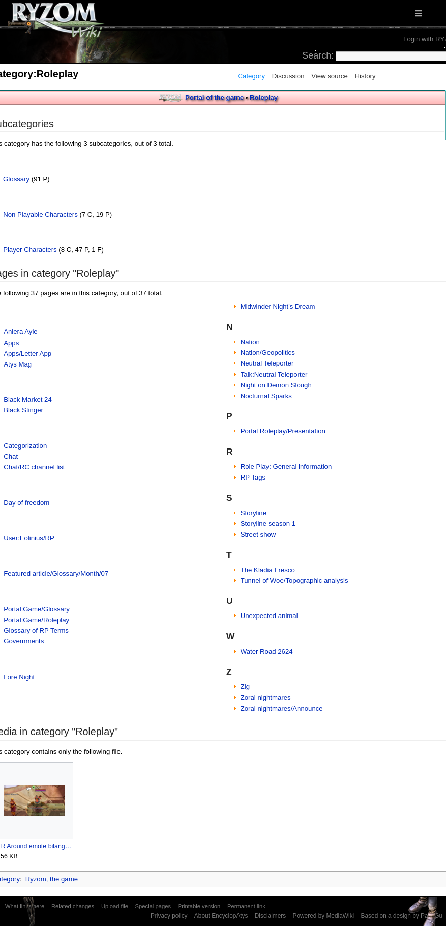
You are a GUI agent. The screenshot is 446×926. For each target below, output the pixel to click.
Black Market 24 (28, 399)
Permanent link (246, 906)
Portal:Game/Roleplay (36, 620)
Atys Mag (18, 364)
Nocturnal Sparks (266, 396)
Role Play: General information (286, 466)
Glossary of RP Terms (36, 630)
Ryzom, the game (51, 879)
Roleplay (264, 97)
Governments (24, 641)
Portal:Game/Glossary (37, 609)
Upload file (114, 906)
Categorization (25, 446)
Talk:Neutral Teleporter (274, 374)
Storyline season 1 (268, 523)
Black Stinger (23, 410)
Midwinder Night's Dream (278, 307)
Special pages (153, 906)
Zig (245, 686)
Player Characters (30, 250)
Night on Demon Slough (276, 385)
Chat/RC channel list (34, 467)
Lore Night (19, 677)
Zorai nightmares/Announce (282, 708)
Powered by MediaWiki (323, 915)
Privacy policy (169, 915)
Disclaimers (270, 915)
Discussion (288, 76)
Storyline (253, 513)
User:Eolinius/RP (29, 538)
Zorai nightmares (266, 697)
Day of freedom (26, 503)
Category (251, 76)
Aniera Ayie (20, 331)
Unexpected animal (269, 616)
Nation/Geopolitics (268, 352)
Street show (258, 534)
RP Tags (253, 477)
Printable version (199, 906)
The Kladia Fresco (268, 570)
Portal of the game (214, 97)
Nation (250, 342)
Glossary (16, 179)
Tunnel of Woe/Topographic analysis (294, 580)
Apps (11, 343)
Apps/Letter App (27, 353)
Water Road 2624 (267, 651)
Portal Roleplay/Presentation (283, 431)
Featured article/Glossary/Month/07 (56, 573)
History (364, 76)
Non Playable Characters (40, 214)
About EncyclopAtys (221, 915)
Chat (11, 456)
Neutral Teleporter (267, 363)
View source (329, 76)
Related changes (72, 906)
